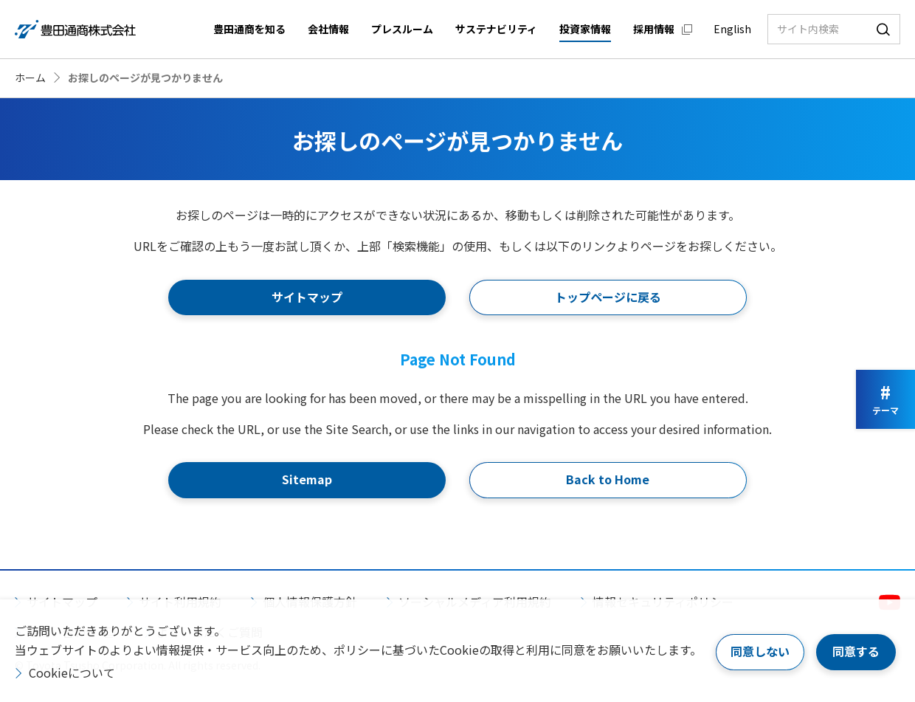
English (732, 28)
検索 (883, 29)
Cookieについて (72, 672)
